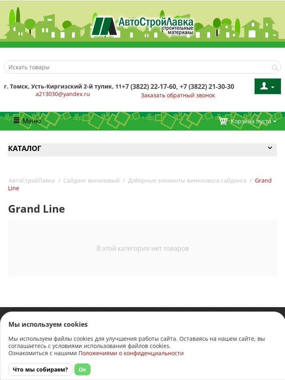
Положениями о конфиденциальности (131, 353)
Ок (82, 369)
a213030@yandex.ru (63, 94)
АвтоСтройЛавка (32, 180)
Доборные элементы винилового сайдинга (187, 180)
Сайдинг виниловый (91, 180)
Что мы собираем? (40, 369)
